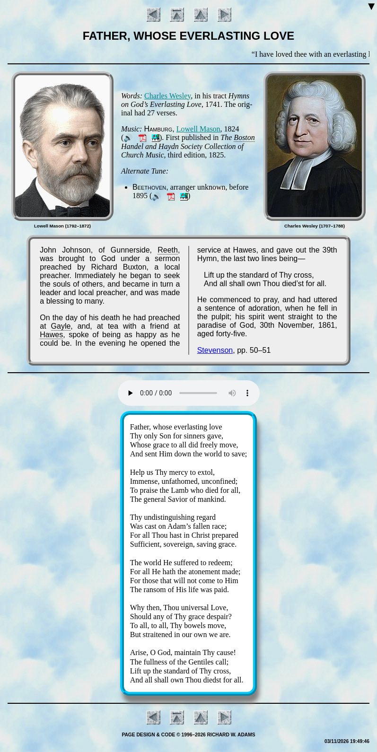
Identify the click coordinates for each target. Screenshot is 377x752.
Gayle (61, 326)
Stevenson (215, 350)
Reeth (168, 250)
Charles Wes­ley (167, 96)
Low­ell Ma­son (198, 129)
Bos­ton (244, 137)
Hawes (51, 335)
